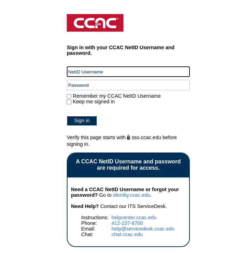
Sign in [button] (82, 120)
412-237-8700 (127, 223)
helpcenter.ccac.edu (133, 217)
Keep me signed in (94, 101)
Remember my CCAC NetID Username (116, 96)
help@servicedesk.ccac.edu (142, 229)
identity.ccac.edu (131, 195)
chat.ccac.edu (127, 234)
